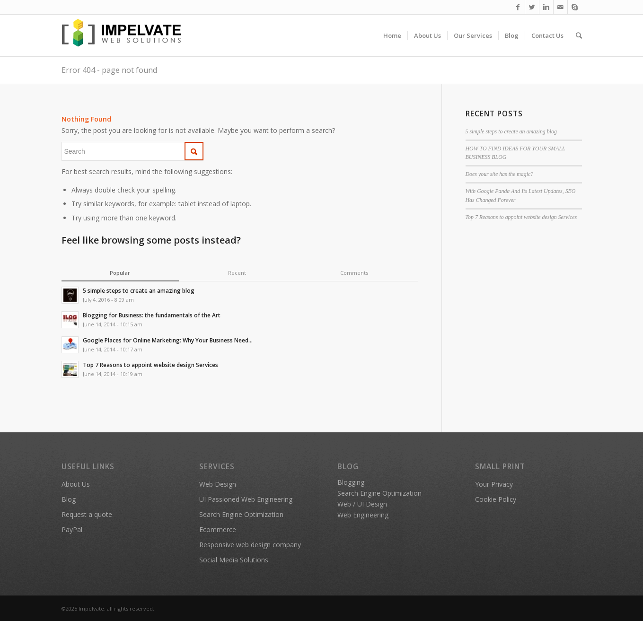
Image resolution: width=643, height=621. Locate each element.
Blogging (350, 482)
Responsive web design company (250, 544)
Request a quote (87, 514)
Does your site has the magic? (500, 174)
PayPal (72, 529)
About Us (76, 484)
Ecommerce (217, 529)
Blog (69, 499)
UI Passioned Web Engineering (245, 499)
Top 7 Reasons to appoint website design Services (521, 217)
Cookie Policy (495, 499)
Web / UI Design (362, 503)
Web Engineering (362, 514)
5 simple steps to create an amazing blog (511, 131)
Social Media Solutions (233, 559)
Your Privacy (494, 484)
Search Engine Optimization (241, 514)
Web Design (217, 484)
